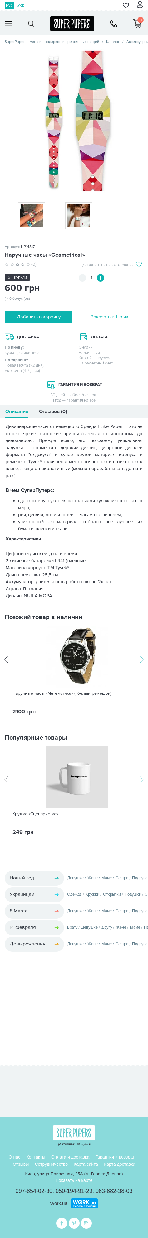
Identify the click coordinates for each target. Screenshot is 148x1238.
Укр (20, 5)
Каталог (113, 42)
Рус (9, 5)
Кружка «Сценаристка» (35, 814)
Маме (106, 877)
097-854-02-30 (34, 1191)
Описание (16, 411)
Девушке (75, 877)
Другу (106, 927)
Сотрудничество (51, 1164)
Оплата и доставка (70, 1157)
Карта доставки (119, 1164)
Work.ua (58, 1203)
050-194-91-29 (74, 1191)
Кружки (92, 894)
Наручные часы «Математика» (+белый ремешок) (61, 693)
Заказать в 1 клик (109, 317)
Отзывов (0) (53, 411)
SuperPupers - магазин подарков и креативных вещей (52, 42)
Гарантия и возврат (115, 1157)
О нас (14, 1157)
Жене (92, 877)
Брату (72, 927)
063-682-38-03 (114, 1191)
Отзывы (21, 1164)
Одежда (74, 894)
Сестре (122, 877)
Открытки (112, 894)
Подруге (139, 877)
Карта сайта (86, 1164)
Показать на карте (74, 1180)
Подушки (133, 894)
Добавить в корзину (39, 317)
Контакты (35, 1157)
